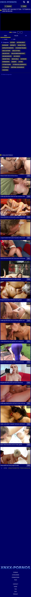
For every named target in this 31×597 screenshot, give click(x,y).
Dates (23, 6)
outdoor (23, 59)
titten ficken (6, 64)
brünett (12, 45)
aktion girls (21, 42)
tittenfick (5, 67)
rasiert (14, 61)
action (12, 42)
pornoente (5, 61)
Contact (15, 584)
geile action (6, 50)
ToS (15, 589)
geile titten (16, 50)
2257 (15, 591)
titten (20, 61)
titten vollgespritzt (19, 64)
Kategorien (15, 575)
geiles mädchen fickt (18, 53)
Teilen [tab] (16, 35)
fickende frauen (21, 48)
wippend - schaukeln (17, 67)
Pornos (15, 572)
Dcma (15, 586)
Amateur (8, 6)
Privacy (15, 594)
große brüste (6, 56)
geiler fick (5, 53)
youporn (5, 70)
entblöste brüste (7, 48)
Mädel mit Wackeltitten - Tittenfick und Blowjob (19, 468)
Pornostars (15, 577)
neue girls (15, 59)
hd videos (17, 56)
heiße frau (5, 59)
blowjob (5, 45)
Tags (15, 580)
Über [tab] (5, 35)
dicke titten (21, 45)
